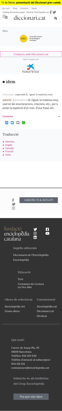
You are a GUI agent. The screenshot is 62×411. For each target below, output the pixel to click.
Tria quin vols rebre (31, 396)
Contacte (24, 8)
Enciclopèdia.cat (41, 12)
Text (20, 279)
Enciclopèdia (21, 259)
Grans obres (12, 311)
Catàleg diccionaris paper (13, 12)
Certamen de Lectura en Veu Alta (31, 285)
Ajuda (34, 8)
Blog (15, 8)
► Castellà (8, 148)
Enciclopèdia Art (15, 306)
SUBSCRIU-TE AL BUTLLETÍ (38, 200)
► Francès (8, 151)
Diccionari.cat (45, 311)
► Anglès (7, 144)
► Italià (6, 154)
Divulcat (30, 12)
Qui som (6, 8)
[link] (31, 54)
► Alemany (8, 141)
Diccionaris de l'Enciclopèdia (31, 255)
